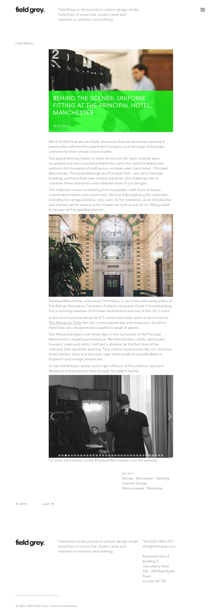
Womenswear (133, 488)
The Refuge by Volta (65, 323)
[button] (52, 416)
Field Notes (25, 43)
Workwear (155, 488)
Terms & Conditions (63, 606)
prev (23, 503)
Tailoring (162, 478)
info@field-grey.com (159, 546)
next (46, 504)
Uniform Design (134, 483)
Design (127, 478)
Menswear (144, 478)
